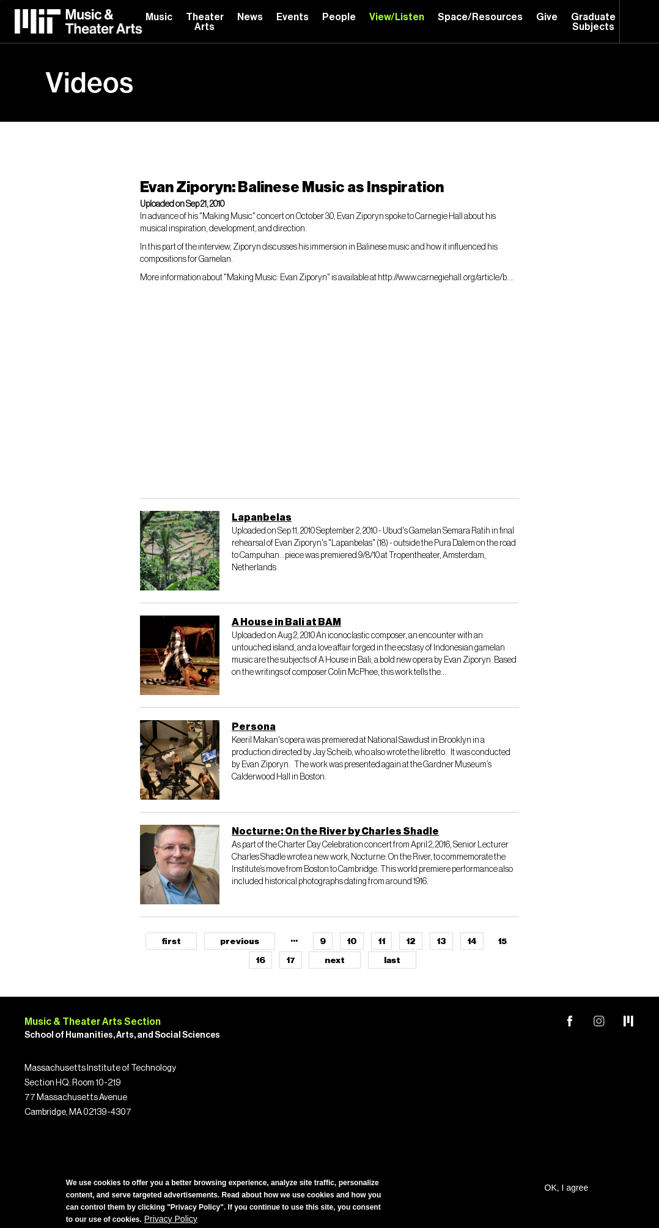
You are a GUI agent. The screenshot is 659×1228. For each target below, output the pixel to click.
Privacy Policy (170, 1219)
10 (352, 941)
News (250, 17)
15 (502, 941)
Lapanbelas (262, 518)
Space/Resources (480, 17)
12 (411, 941)
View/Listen (396, 17)
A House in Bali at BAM (286, 622)
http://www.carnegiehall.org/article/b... (445, 278)
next (335, 960)
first (171, 941)
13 (441, 941)
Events (292, 17)
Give (547, 17)
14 (472, 941)
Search (639, 21)
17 (290, 960)
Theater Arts (205, 22)
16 (260, 960)
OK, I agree (567, 1188)
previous (239, 941)
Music (158, 17)
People (339, 17)
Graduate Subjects (593, 22)
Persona (254, 727)
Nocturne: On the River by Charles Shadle (335, 831)
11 (381, 941)
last (392, 960)
